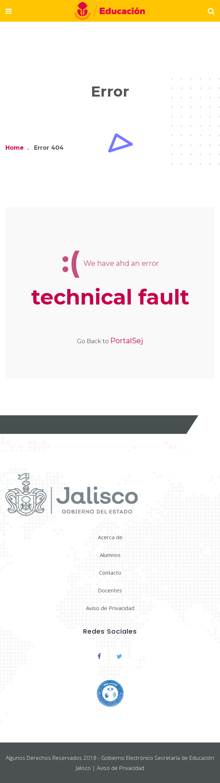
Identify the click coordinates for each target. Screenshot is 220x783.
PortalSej (126, 340)
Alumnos (110, 554)
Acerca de (110, 537)
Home (14, 147)
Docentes (110, 590)
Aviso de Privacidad (110, 608)
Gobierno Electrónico (127, 757)
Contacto (110, 572)
